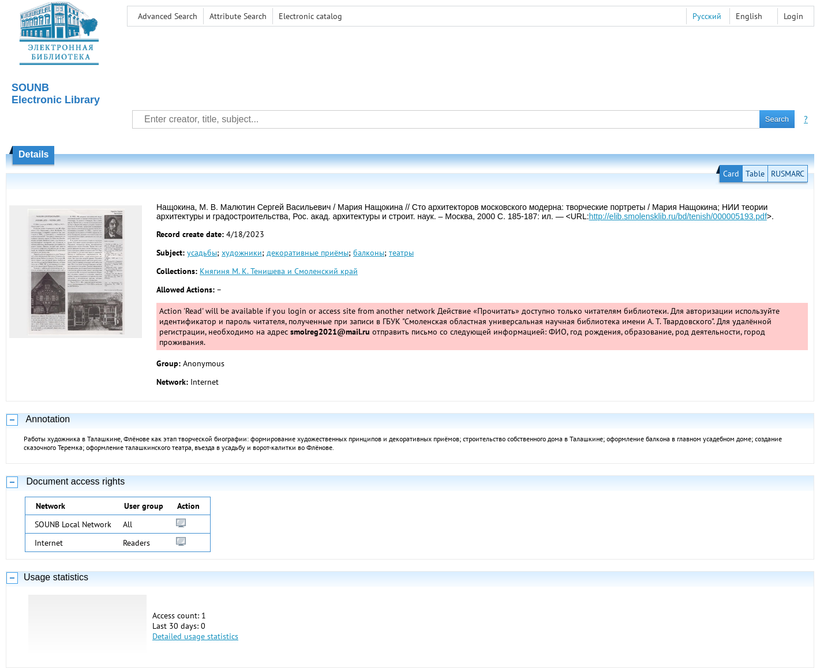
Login (793, 16)
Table (755, 173)
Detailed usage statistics (195, 636)
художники (242, 252)
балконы (368, 252)
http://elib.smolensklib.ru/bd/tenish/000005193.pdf (678, 216)
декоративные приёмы (308, 252)
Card (731, 173)
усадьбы (202, 252)
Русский (706, 16)
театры (401, 252)
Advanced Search (167, 16)
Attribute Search (238, 16)
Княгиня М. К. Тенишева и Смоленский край (279, 271)
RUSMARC (787, 173)
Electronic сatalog (310, 16)
